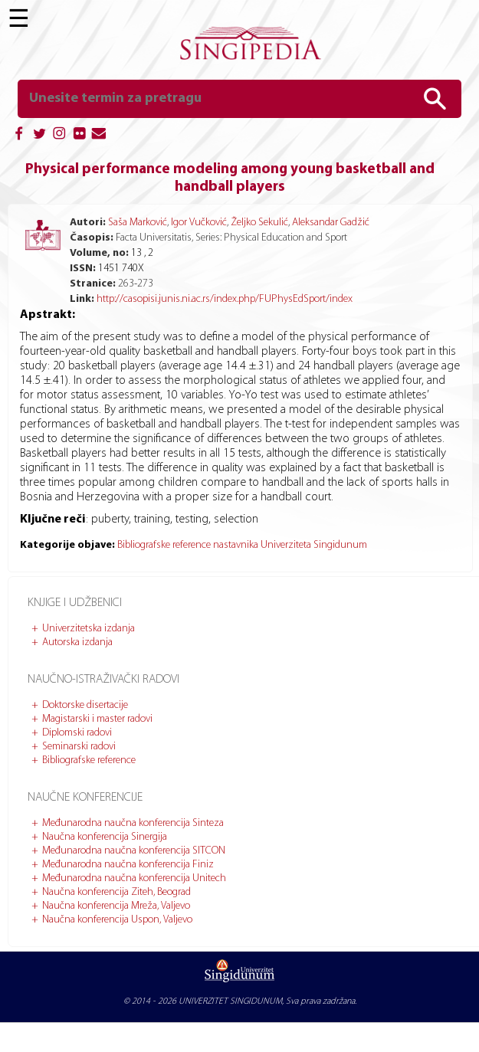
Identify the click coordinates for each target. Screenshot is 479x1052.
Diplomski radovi (77, 733)
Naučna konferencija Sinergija (104, 837)
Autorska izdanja (77, 642)
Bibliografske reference (89, 760)
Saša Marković (137, 222)
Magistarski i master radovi (97, 719)
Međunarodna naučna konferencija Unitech (134, 878)
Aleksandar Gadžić (330, 222)
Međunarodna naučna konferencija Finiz (128, 864)
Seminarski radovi (79, 746)
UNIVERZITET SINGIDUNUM (230, 1001)
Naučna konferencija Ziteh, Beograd (116, 892)
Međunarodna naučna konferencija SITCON (133, 851)
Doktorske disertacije (85, 705)
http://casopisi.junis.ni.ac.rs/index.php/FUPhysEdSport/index (225, 299)
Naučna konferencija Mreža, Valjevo (116, 906)
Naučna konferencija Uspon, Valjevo (117, 920)
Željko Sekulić (259, 222)
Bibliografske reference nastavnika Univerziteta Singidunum (242, 545)
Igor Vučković (199, 222)
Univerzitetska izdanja (88, 628)
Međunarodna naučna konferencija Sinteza (133, 823)
